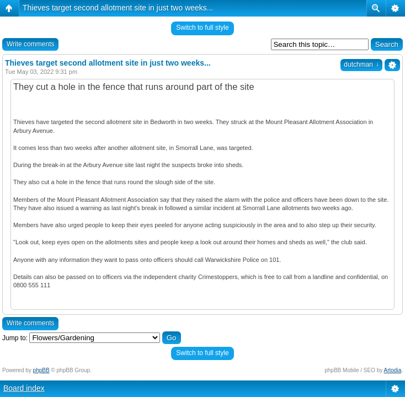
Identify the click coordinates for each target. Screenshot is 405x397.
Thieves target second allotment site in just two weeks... (118, 7)
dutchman (361, 64)
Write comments (30, 44)
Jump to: (15, 338)
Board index (24, 388)
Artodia (393, 370)
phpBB (41, 370)
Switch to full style (202, 27)
